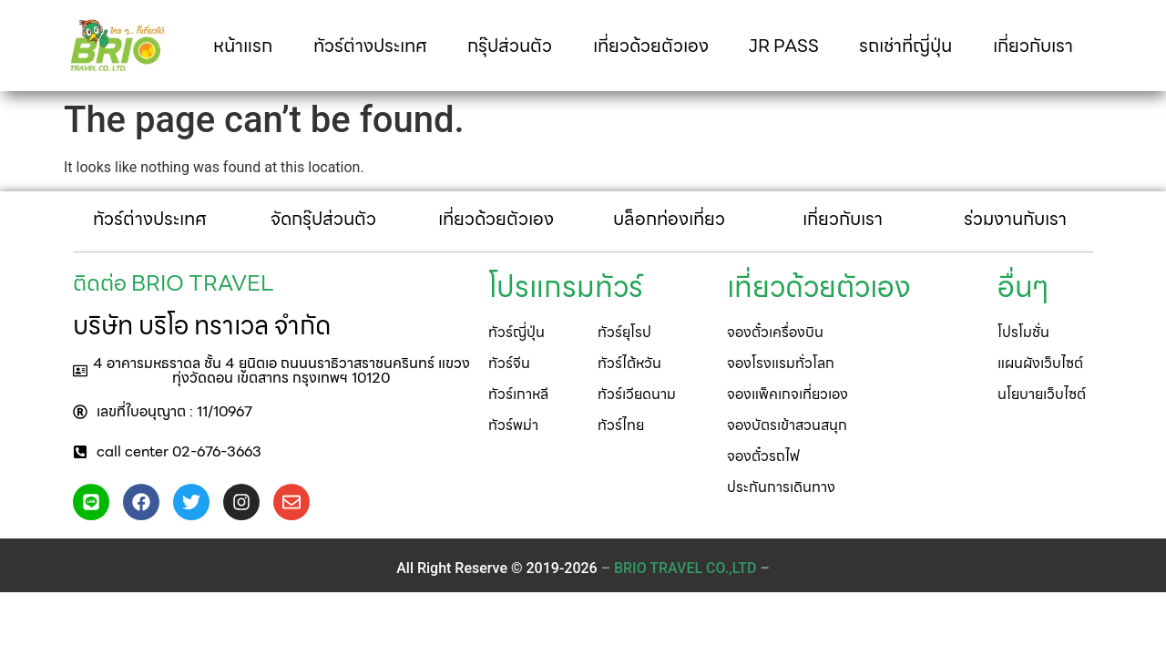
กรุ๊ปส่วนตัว (509, 45)
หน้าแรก (242, 45)
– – (685, 568)
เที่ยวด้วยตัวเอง (651, 45)
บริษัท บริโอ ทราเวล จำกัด (202, 325)
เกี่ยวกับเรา (1033, 45)
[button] (271, 370)
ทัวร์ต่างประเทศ (370, 45)
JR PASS (784, 45)
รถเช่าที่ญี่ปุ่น (905, 45)
